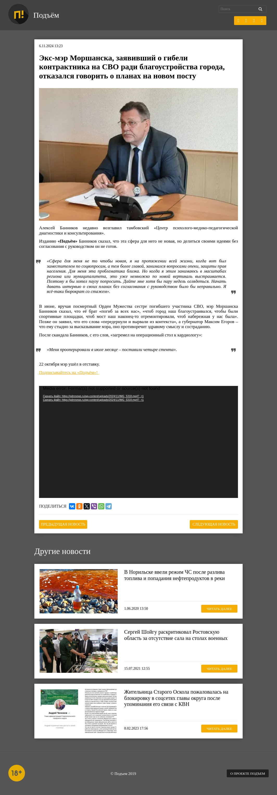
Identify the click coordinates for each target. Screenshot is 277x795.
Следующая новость (212, 524)
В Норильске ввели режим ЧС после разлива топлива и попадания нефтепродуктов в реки (176, 574)
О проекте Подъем (246, 773)
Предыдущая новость (65, 524)
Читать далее (218, 608)
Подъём (47, 15)
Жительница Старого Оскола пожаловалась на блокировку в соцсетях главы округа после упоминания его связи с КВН (178, 697)
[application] (138, 442)
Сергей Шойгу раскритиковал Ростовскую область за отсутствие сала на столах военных (177, 634)
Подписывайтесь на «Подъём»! (69, 372)
